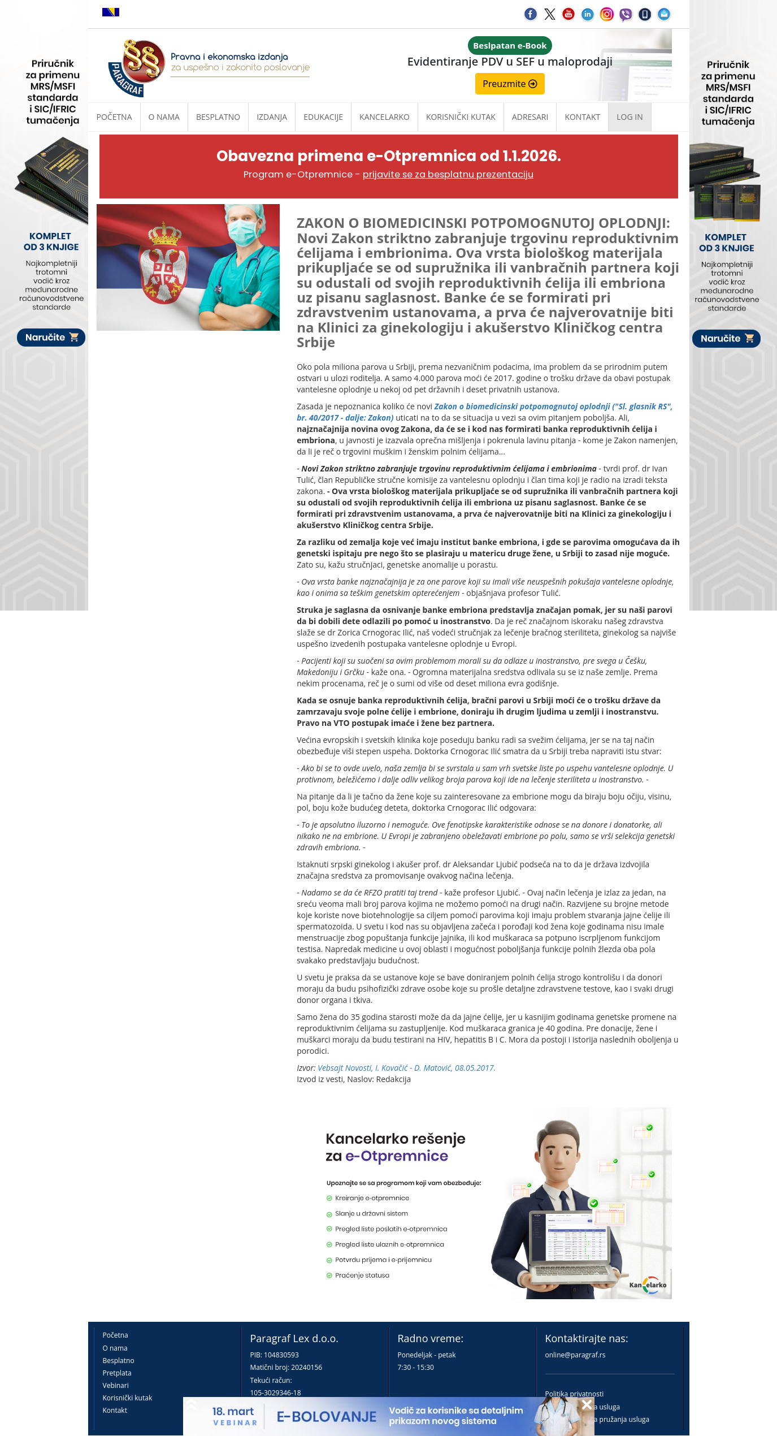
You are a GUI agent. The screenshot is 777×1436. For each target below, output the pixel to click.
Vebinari (116, 1385)
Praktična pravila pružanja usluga (597, 1419)
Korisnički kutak (128, 1398)
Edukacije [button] (323, 116)
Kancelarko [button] (384, 116)
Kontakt (115, 1410)
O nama (164, 116)
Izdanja (272, 116)
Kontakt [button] (582, 116)
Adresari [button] (530, 116)
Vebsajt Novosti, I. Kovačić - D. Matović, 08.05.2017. (407, 1067)
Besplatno (218, 116)
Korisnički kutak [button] (461, 116)
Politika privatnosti (574, 1394)
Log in (630, 116)
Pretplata (117, 1373)
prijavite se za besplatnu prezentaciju (448, 174)
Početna (114, 116)
